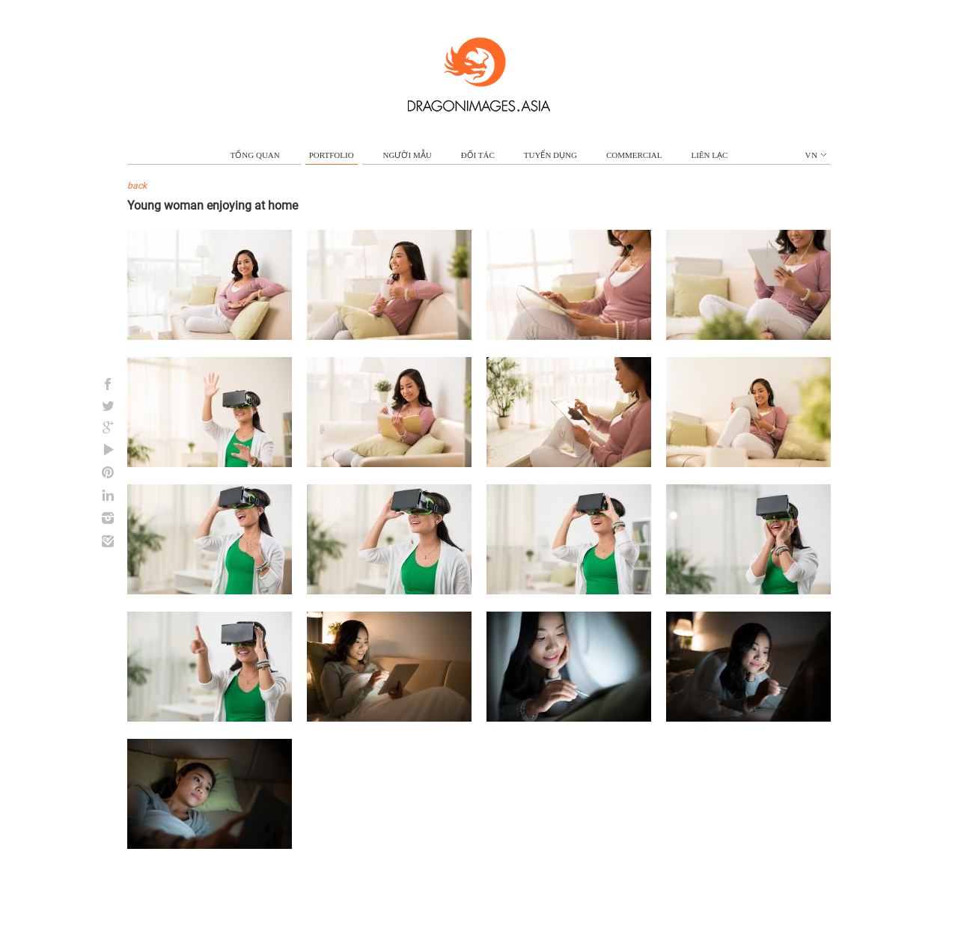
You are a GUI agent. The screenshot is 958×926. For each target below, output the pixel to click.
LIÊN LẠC (710, 154)
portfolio (331, 154)
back (137, 185)
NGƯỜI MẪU (407, 154)
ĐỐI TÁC (478, 154)
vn (816, 154)
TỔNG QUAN (255, 154)
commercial (634, 154)
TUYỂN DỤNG (550, 154)
